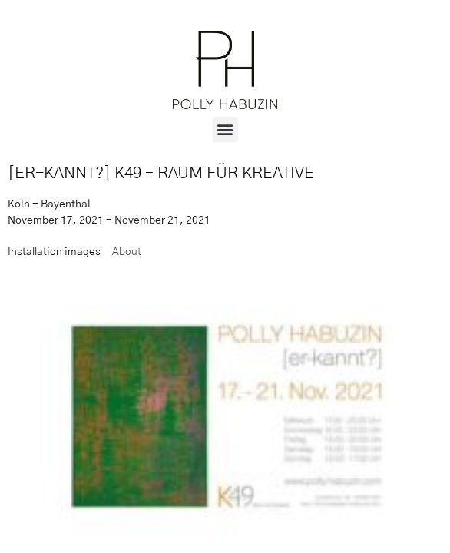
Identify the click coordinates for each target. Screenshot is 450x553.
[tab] (54, 252)
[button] (225, 129)
